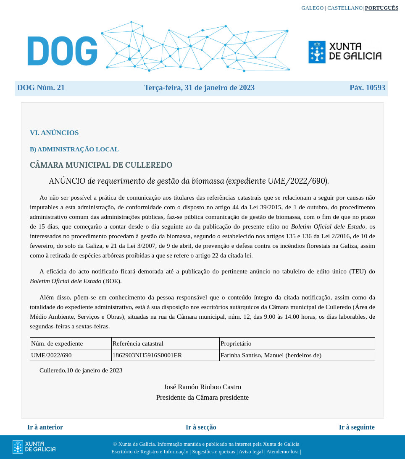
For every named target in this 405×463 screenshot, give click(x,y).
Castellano (345, 8)
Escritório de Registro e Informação (149, 452)
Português (381, 8)
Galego (313, 8)
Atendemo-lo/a (282, 452)
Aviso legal (251, 452)
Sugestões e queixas (213, 452)
